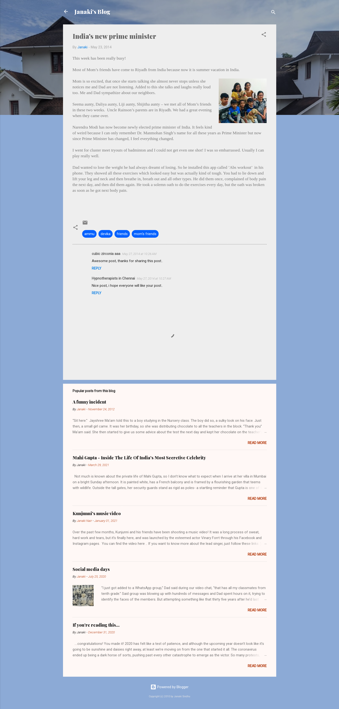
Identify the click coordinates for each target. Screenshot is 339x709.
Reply (96, 268)
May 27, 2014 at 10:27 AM (154, 278)
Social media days (91, 569)
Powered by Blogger (169, 687)
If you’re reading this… (96, 625)
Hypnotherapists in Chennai (113, 278)
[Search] (273, 13)
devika (105, 234)
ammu (89, 234)
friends (122, 234)
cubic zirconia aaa (106, 254)
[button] (264, 35)
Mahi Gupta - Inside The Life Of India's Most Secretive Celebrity (139, 458)
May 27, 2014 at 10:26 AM (139, 254)
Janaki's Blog (92, 11)
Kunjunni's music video (97, 513)
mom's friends (145, 234)
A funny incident (89, 402)
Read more (257, 443)
